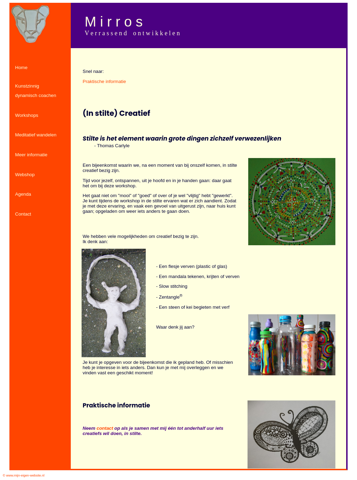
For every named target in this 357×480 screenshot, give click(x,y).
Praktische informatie (104, 81)
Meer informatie (31, 154)
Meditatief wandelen (35, 134)
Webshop (25, 174)
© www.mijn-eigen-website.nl (23, 475)
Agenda (23, 194)
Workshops (26, 115)
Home (21, 67)
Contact (23, 214)
